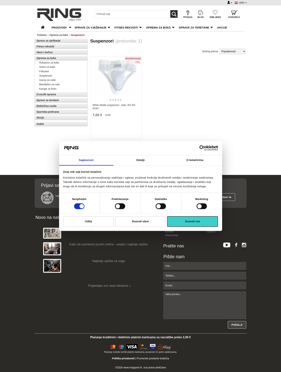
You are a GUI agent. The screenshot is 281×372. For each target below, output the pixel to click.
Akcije (222, 27)
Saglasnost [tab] (86, 160)
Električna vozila (47, 106)
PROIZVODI (59, 27)
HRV (243, 2)
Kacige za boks (48, 88)
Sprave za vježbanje (90, 27)
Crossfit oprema (46, 94)
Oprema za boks (158, 27)
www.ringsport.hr (132, 367)
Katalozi (210, 231)
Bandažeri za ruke (49, 84)
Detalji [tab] (140, 160)
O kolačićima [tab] (194, 160)
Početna (42, 35)
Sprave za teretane (194, 27)
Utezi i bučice (45, 52)
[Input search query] (130, 14)
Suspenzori (45, 75)
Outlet (40, 123)
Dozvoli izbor (140, 221)
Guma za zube (47, 80)
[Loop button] (174, 14)
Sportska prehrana (48, 111)
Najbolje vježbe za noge (108, 261)
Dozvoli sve (192, 221)
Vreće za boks (47, 67)
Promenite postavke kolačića (153, 358)
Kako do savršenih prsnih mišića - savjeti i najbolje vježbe (108, 244)
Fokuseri (44, 71)
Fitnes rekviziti (126, 27)
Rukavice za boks (49, 62)
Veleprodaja (171, 235)
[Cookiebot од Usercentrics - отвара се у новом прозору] (202, 148)
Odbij (88, 221)
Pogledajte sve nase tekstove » (109, 285)
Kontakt (169, 231)
